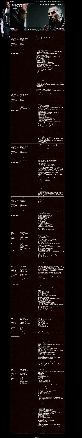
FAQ (36, 1)
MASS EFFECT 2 (12, 2)
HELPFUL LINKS (51, 2)
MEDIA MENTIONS (58, 1)
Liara (37, 29)
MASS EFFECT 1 (12, 1)
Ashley (31, 29)
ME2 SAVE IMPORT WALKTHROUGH (42, 1)
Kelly (46, 29)
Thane (37, 30)
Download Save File (15, 53)
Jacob (43, 29)
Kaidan (34, 29)
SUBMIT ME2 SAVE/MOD (45, 2)
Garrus (40, 29)
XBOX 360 (55, 2)
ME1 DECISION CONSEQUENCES (51, 1)
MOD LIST (63, 1)
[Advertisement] (37, 33)
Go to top (36, 437)
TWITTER (63, 2)
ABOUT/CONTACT (59, 2)
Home (38, 437)
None (28, 29)
